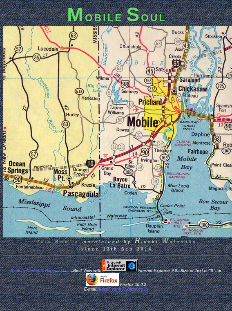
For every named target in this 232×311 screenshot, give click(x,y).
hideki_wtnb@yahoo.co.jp (123, 289)
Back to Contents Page (33, 270)
